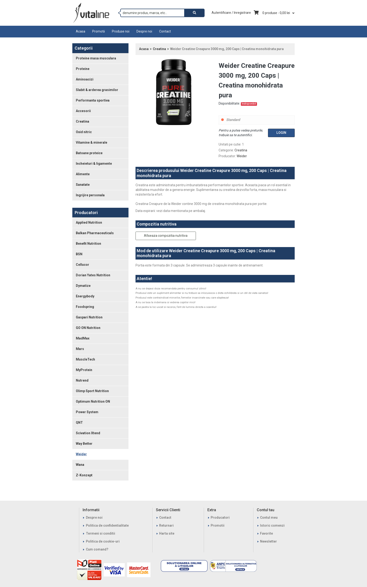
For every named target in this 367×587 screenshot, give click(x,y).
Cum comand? (97, 549)
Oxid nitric (84, 132)
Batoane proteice (89, 153)
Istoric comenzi (272, 525)
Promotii (98, 31)
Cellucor (82, 264)
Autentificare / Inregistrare (231, 13)
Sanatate (83, 184)
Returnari (166, 525)
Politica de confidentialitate (107, 525)
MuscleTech (85, 359)
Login (281, 133)
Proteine (82, 69)
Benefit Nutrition (88, 243)
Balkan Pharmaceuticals (95, 233)
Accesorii (83, 111)
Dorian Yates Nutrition (93, 275)
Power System (87, 412)
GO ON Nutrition (88, 328)
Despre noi (144, 31)
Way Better (84, 443)
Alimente (83, 174)
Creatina (82, 121)
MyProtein (84, 370)
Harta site (166, 533)
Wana (80, 465)
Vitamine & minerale (91, 142)
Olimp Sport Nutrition (92, 391)
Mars (80, 349)
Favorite (266, 533)
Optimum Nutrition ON (93, 401)
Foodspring (85, 307)
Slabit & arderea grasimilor (97, 90)
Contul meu (269, 517)
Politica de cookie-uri (103, 541)
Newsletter (268, 541)
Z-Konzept (84, 475)
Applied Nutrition (89, 222)
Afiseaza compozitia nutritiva (165, 235)
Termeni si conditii (100, 533)
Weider (81, 454)
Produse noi (120, 31)
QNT (79, 422)
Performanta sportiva (93, 100)
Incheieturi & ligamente (94, 163)
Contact (165, 31)
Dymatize (83, 286)
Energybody (85, 296)
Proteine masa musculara (96, 58)
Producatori (220, 517)
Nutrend (82, 380)
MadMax (82, 338)
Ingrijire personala (90, 195)
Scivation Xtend (88, 433)
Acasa (80, 31)
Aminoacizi (84, 79)
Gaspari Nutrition (89, 317)
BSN (79, 254)
